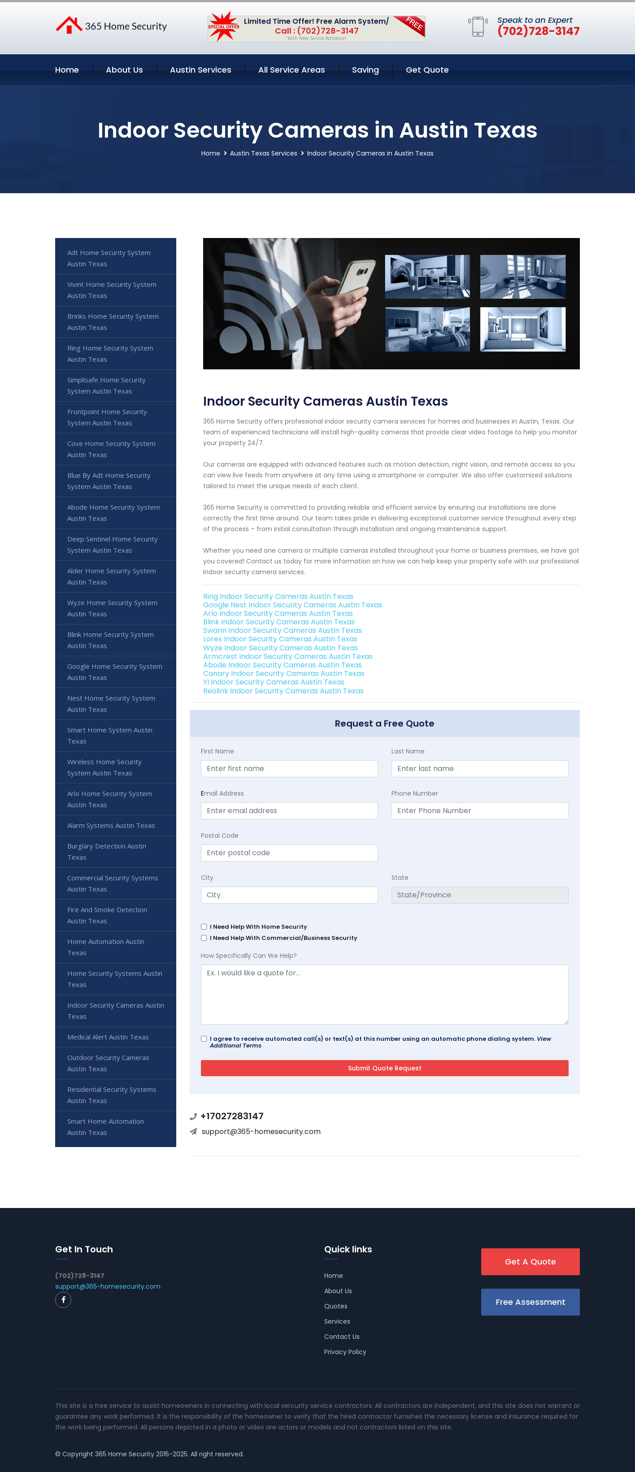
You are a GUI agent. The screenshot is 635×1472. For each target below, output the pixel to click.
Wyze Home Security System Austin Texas (112, 608)
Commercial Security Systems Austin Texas (112, 883)
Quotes (336, 1306)
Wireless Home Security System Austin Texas (104, 767)
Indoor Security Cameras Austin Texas (115, 1010)
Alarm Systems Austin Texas (111, 825)
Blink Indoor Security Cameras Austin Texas (279, 622)
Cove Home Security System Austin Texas (111, 449)
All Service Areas (291, 69)
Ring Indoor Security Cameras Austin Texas (278, 596)
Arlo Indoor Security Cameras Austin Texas (278, 613)
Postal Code (220, 835)
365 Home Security (124, 1454)
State (400, 877)
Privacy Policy (345, 1351)
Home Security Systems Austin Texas (114, 979)
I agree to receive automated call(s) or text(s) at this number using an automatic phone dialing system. (380, 1042)
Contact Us (342, 1336)
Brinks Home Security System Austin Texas (113, 322)
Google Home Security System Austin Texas (114, 672)
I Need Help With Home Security (258, 926)
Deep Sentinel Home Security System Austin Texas (112, 544)
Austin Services (200, 69)
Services (337, 1321)
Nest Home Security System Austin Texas (111, 703)
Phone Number (414, 793)
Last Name (408, 751)
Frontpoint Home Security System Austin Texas (107, 417)
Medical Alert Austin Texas (108, 1036)
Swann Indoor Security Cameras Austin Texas (282, 630)
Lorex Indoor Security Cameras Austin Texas (280, 639)
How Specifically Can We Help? (249, 955)
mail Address (222, 793)
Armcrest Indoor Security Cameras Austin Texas (288, 656)
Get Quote (427, 69)
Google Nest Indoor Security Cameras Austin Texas (292, 605)
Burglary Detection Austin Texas (106, 851)
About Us (124, 69)
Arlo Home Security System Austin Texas (109, 799)
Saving (365, 69)
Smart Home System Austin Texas (109, 735)
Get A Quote (530, 1261)
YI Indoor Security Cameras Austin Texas (273, 682)
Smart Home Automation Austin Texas (105, 1127)
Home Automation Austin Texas (105, 947)
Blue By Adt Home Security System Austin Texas (109, 481)
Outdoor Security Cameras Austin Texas (108, 1063)
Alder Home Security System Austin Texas (111, 576)
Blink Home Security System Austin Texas (110, 640)
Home (67, 69)
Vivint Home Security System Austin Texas (112, 290)
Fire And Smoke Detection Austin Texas (107, 915)
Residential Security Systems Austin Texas (112, 1095)
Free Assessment (530, 1301)
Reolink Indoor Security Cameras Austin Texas (283, 691)
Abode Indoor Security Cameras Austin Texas (282, 665)
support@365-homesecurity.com (261, 1131)
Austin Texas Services (263, 153)
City (207, 877)
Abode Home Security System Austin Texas (113, 512)
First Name (217, 751)
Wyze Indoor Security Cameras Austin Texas (280, 648)
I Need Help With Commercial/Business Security (283, 938)
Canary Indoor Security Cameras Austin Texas (284, 673)
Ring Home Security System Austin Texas (110, 353)
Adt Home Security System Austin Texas (109, 258)
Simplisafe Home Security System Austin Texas (106, 385)
